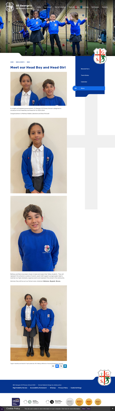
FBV (36, 363)
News (28, 62)
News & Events (20, 62)
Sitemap (53, 388)
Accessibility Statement (38, 388)
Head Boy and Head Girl (20, 363)
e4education (57, 385)
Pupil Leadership (30, 363)
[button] (2, 408)
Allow (84, 409)
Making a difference (42, 363)
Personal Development (52, 363)
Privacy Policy (63, 388)
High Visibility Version (20, 388)
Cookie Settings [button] (76, 388)
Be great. (61, 363)
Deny (88, 409)
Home (11, 62)
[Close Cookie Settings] (112, 408)
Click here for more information (70, 409)
